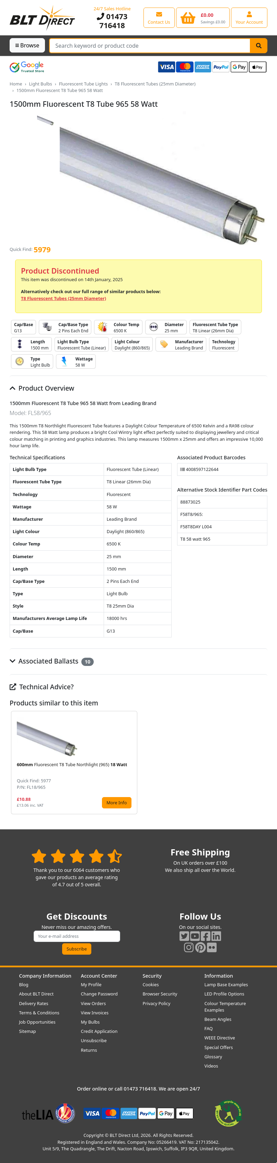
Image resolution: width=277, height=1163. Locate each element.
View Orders (93, 1003)
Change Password (99, 994)
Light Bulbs (40, 84)
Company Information (45, 975)
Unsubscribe (94, 1040)
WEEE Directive (220, 1038)
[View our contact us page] (159, 17)
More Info (116, 802)
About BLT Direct (36, 994)
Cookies (151, 984)
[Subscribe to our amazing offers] (77, 936)
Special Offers (219, 1047)
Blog (23, 984)
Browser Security (160, 994)
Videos (211, 1066)
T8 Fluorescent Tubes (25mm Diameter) (155, 84)
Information (219, 975)
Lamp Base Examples (226, 984)
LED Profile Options (224, 994)
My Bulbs (90, 1022)
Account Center (99, 975)
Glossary (213, 1056)
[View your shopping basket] (203, 17)
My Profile (91, 984)
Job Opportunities (37, 1022)
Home (16, 84)
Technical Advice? (42, 686)
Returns (89, 1050)
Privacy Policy (157, 1003)
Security (152, 975)
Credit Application (99, 1031)
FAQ (209, 1028)
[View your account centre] (249, 17)
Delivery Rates (33, 1003)
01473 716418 (112, 20)
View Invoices (95, 1013)
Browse (27, 45)
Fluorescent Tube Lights (83, 84)
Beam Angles (218, 1019)
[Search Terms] (150, 45)
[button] (261, 763)
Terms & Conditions (39, 1013)
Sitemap (27, 1031)
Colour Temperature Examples (225, 1006)
